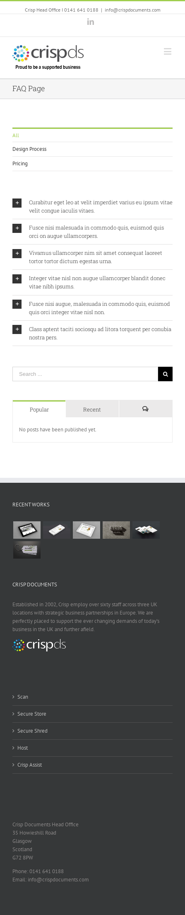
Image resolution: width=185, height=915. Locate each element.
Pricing (20, 163)
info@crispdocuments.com (133, 10)
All (15, 135)
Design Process (29, 148)
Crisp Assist (29, 764)
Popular (39, 409)
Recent (92, 409)
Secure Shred (32, 730)
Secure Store (31, 713)
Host (22, 747)
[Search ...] (85, 374)
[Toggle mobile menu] (168, 51)
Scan (22, 696)
